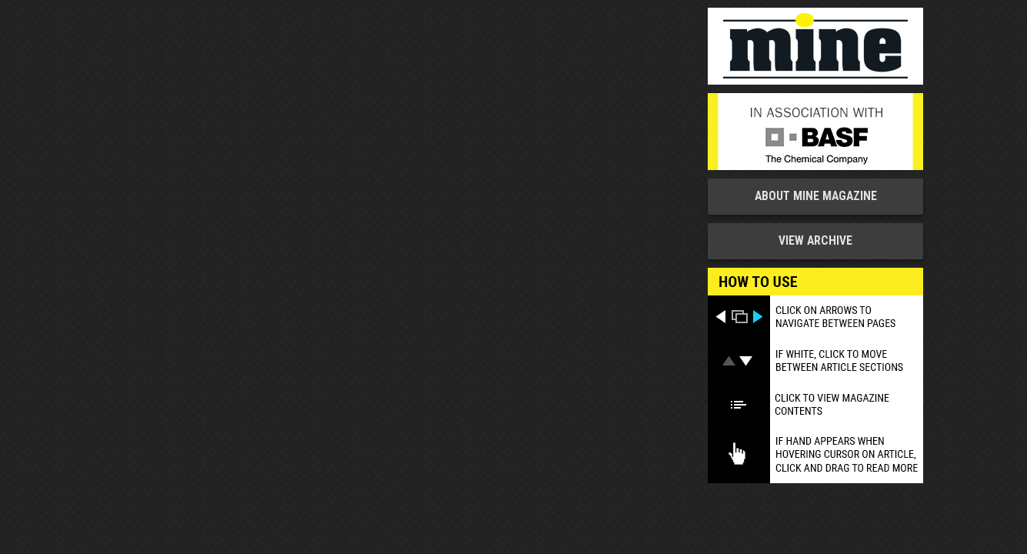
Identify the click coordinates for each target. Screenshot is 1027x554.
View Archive (815, 241)
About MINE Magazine (816, 196)
